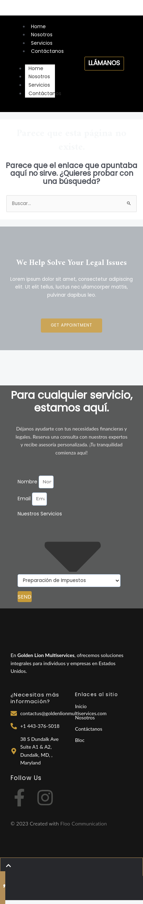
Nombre (28, 481)
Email (25, 498)
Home (38, 26)
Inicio (81, 706)
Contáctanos (47, 51)
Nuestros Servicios (40, 513)
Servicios (41, 43)
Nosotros (41, 34)
